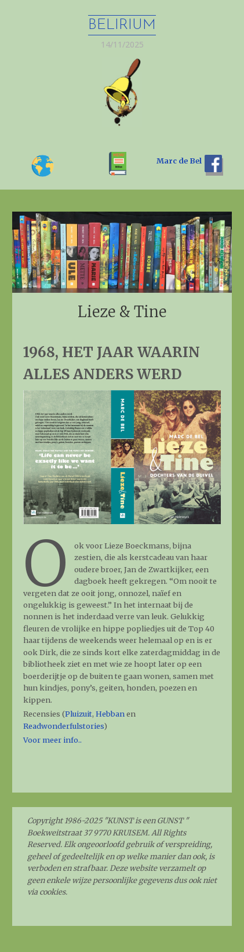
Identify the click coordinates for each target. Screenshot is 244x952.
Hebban (110, 713)
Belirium (122, 25)
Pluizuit (78, 713)
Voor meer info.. (52, 739)
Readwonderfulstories (63, 726)
